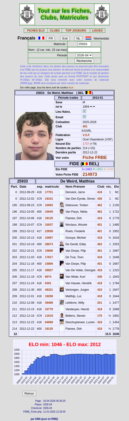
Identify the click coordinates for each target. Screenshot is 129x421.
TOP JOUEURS (76, 30)
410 (99, 289)
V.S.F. (86, 135)
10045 (48, 211)
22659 (48, 231)
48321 (48, 289)
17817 (48, 257)
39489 (48, 302)
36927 (48, 270)
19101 (48, 198)
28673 (48, 244)
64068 (48, 322)
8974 (47, 276)
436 (99, 198)
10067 (48, 237)
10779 (48, 309)
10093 (48, 205)
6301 (47, 283)
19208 (48, 296)
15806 (48, 250)
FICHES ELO (35, 30)
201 (99, 302)
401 (84, 126)
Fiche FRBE (95, 157)
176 (99, 315)
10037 (48, 224)
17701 (48, 192)
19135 (48, 218)
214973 (90, 174)
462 (99, 205)
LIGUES (97, 30)
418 (99, 192)
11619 (48, 315)
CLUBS (55, 30)
